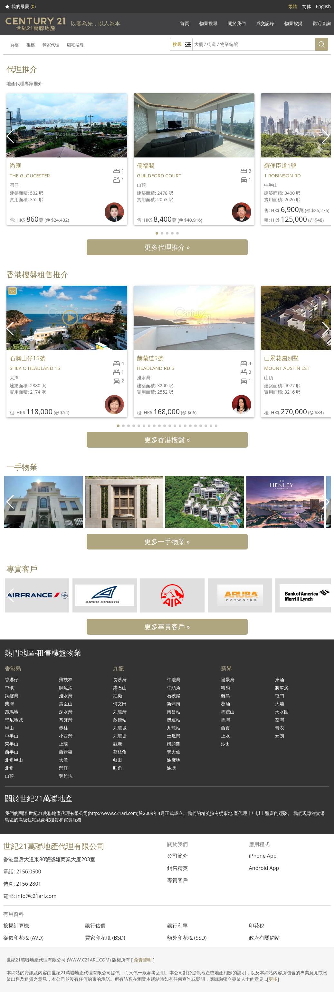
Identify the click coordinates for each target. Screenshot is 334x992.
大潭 (63, 760)
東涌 (279, 679)
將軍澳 (282, 687)
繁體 (292, 6)
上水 (225, 736)
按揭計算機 (16, 925)
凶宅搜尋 (75, 45)
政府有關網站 (264, 937)
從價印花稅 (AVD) (23, 937)
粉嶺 (225, 687)
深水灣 (65, 712)
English (323, 6)
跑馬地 (11, 712)
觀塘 (117, 744)
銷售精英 (177, 867)
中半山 (11, 736)
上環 (63, 744)
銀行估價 (95, 925)
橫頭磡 (173, 744)
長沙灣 (120, 679)
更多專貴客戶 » (167, 626)
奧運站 (173, 720)
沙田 (225, 744)
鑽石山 (120, 687)
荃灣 (279, 720)
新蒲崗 (173, 704)
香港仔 (11, 679)
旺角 (117, 768)
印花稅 (256, 925)
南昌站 (173, 712)
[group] (43, 502)
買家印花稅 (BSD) (105, 937)
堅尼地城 (14, 720)
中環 (9, 687)
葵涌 (225, 704)
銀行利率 (177, 925)
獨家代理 (51, 45)
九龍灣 (120, 712)
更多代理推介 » (167, 247)
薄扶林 (65, 679)
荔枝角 (120, 752)
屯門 (279, 696)
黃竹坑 (65, 776)
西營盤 (65, 752)
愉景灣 (227, 679)
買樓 (14, 45)
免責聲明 (143, 960)
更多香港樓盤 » (167, 439)
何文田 (120, 704)
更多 (273, 979)
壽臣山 (65, 704)
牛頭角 (173, 687)
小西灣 (65, 736)
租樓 (30, 45)
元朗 (279, 736)
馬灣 (225, 720)
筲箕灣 (65, 720)
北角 (9, 768)
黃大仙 (173, 752)
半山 (9, 728)
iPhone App (263, 855)
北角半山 (14, 760)
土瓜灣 (173, 736)
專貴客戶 (177, 880)
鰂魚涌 (65, 687)
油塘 (171, 768)
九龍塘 (120, 736)
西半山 (11, 752)
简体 (306, 6)
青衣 (279, 728)
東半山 (11, 744)
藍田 (117, 760)
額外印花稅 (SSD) (187, 937)
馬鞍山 (227, 712)
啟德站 (120, 720)
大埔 (279, 704)
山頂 (9, 776)
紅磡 (117, 696)
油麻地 (173, 760)
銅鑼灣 (11, 696)
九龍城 (120, 728)
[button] (326, 136)
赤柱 (63, 728)
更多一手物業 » (167, 541)
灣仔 (63, 768)
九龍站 (173, 728)
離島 (225, 696)
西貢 (225, 728)
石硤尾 (173, 696)
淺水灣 (65, 696)
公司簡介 (177, 855)
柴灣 (9, 704)
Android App (264, 867)
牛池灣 (173, 679)
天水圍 (282, 712)
